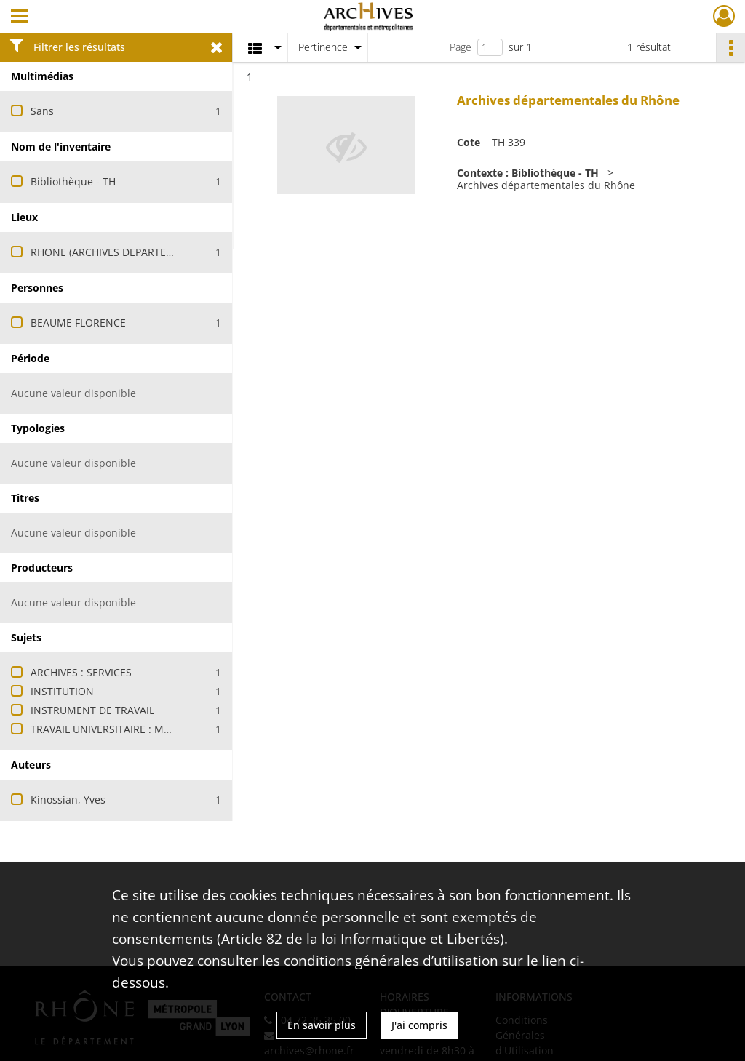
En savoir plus (321, 1025)
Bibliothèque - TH (73, 181)
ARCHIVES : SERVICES (81, 672)
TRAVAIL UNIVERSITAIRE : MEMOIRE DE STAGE (141, 729)
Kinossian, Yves (68, 799)
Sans (42, 111)
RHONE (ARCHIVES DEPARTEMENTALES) (126, 252)
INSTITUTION (62, 691)
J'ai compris (419, 1025)
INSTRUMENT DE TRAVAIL (92, 710)
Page (460, 47)
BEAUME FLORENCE (78, 322)
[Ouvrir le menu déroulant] (19, 17)
